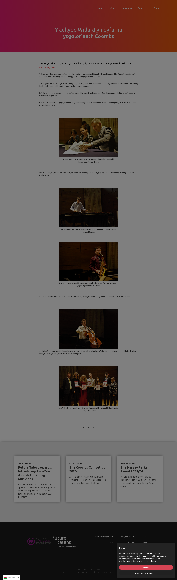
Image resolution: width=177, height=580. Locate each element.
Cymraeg (9, 577)
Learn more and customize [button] (146, 573)
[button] (172, 547)
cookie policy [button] (154, 559)
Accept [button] (146, 567)
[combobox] (11, 577)
